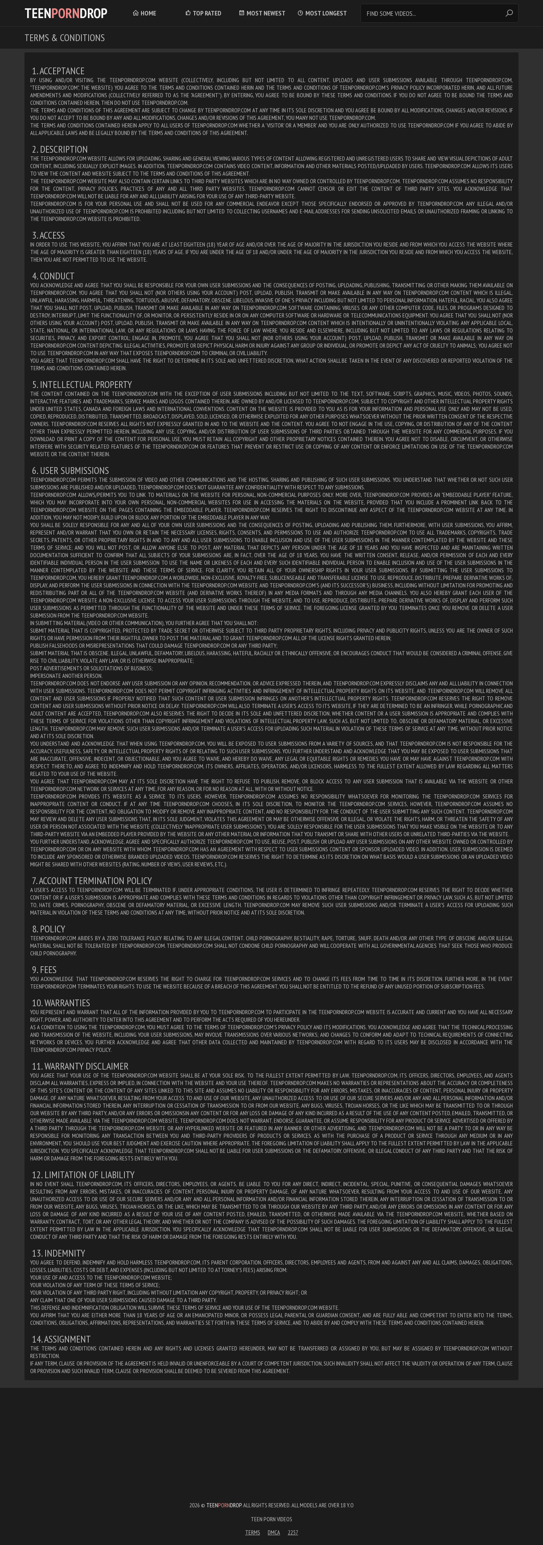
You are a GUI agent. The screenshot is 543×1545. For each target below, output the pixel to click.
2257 (293, 1532)
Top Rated (203, 13)
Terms (252, 1532)
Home (144, 13)
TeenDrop (66, 13)
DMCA (274, 1532)
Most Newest (261, 13)
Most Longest (322, 13)
